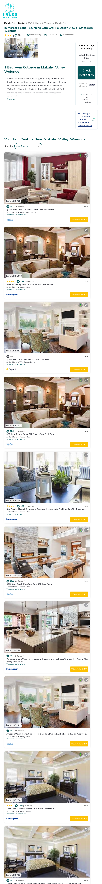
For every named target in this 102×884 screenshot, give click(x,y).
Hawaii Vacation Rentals (16, 804)
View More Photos (16, 54)
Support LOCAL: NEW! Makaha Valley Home (26, 640)
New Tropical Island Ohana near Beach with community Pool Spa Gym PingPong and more (76, 826)
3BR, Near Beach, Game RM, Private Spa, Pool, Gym (74, 817)
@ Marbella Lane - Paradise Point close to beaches (75, 793)
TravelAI (62, 871)
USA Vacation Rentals (15, 812)
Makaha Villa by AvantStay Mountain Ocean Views (76, 801)
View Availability (38, 195)
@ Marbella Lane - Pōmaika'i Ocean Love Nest (74, 809)
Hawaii (38, 23)
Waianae (48, 23)
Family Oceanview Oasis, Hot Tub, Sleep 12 (74, 590)
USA (30, 23)
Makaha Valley (62, 23)
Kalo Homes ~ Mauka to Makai (68, 539)
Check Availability (86, 73)
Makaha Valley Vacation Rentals (16, 796)
